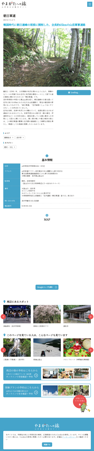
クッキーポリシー (69, 437)
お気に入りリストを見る (81, 402)
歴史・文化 (9, 147)
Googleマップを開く (47, 287)
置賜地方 (9, 137)
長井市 (20, 137)
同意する (47, 444)
